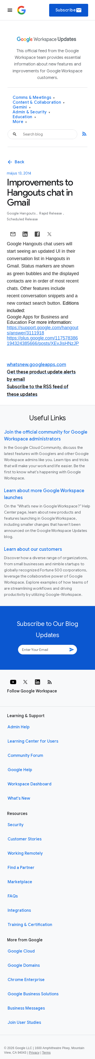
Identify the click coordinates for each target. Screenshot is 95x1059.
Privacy (34, 1052)
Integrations (19, 910)
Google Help (20, 769)
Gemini (22, 107)
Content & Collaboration (39, 102)
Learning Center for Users (33, 741)
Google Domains (24, 965)
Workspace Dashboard (29, 784)
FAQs (13, 896)
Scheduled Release (22, 219)
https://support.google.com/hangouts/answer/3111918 (42, 330)
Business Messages (26, 1008)
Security (16, 824)
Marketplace (20, 881)
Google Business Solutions (33, 994)
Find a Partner (21, 867)
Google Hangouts (21, 213)
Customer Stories (25, 839)
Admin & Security (31, 112)
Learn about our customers (33, 549)
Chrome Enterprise (26, 979)
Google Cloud (21, 951)
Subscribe (68, 10)
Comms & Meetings (34, 97)
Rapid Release (51, 213)
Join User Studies (24, 1022)
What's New (19, 798)
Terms (46, 1052)
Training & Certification (30, 924)
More (20, 121)
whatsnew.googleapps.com (36, 364)
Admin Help (19, 727)
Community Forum (25, 755)
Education (24, 117)
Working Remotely (25, 853)
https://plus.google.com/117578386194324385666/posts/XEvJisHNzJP (43, 341)
